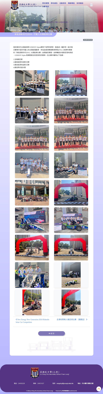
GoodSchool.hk (73, 391)
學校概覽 (45, 5)
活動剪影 (62, 5)
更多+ (79, 5)
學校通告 (54, 5)
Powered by (59, 391)
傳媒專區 (71, 5)
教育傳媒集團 (65, 391)
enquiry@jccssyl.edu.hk (65, 383)
